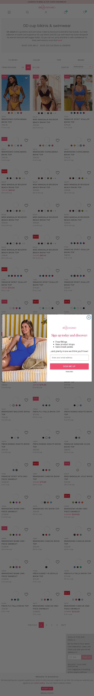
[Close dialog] (89, 317)
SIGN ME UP (69, 366)
